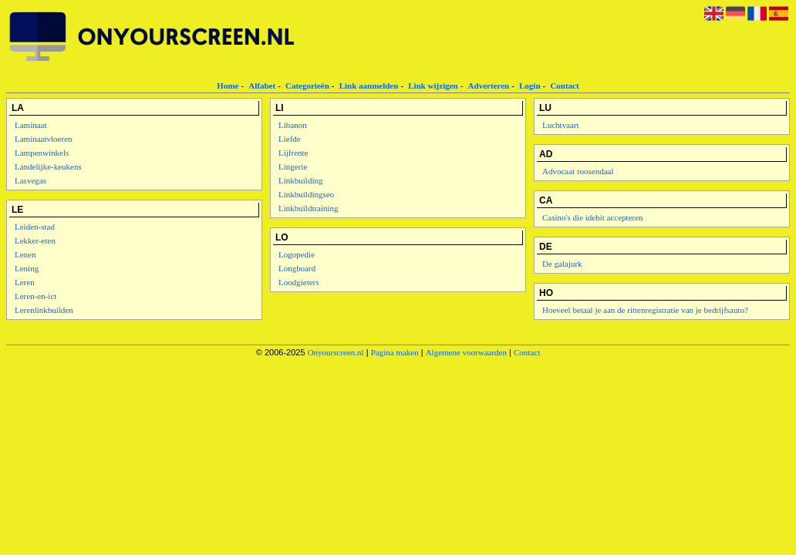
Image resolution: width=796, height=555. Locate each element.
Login (530, 85)
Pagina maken (395, 352)
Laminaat (31, 125)
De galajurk (562, 263)
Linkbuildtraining (308, 208)
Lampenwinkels (42, 152)
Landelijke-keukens (48, 166)
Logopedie (296, 254)
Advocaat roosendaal (578, 171)
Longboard (296, 268)
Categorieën (307, 85)
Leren (25, 282)
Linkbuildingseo (306, 194)
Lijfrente (293, 152)
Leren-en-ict (35, 296)
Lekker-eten (35, 240)
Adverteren (489, 85)
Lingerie (292, 166)
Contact (564, 85)
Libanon (292, 125)
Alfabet (261, 85)
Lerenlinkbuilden (44, 309)
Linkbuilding (300, 180)
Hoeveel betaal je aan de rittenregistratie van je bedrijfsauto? (645, 309)
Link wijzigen (432, 85)
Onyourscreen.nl (336, 352)
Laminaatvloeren (44, 138)
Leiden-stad (35, 226)
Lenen (25, 254)
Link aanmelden (369, 85)
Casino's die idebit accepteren (592, 217)
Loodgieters (298, 282)
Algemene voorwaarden (466, 352)
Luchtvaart (560, 125)
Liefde (289, 138)
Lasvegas (30, 180)
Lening (27, 268)
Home (227, 85)
